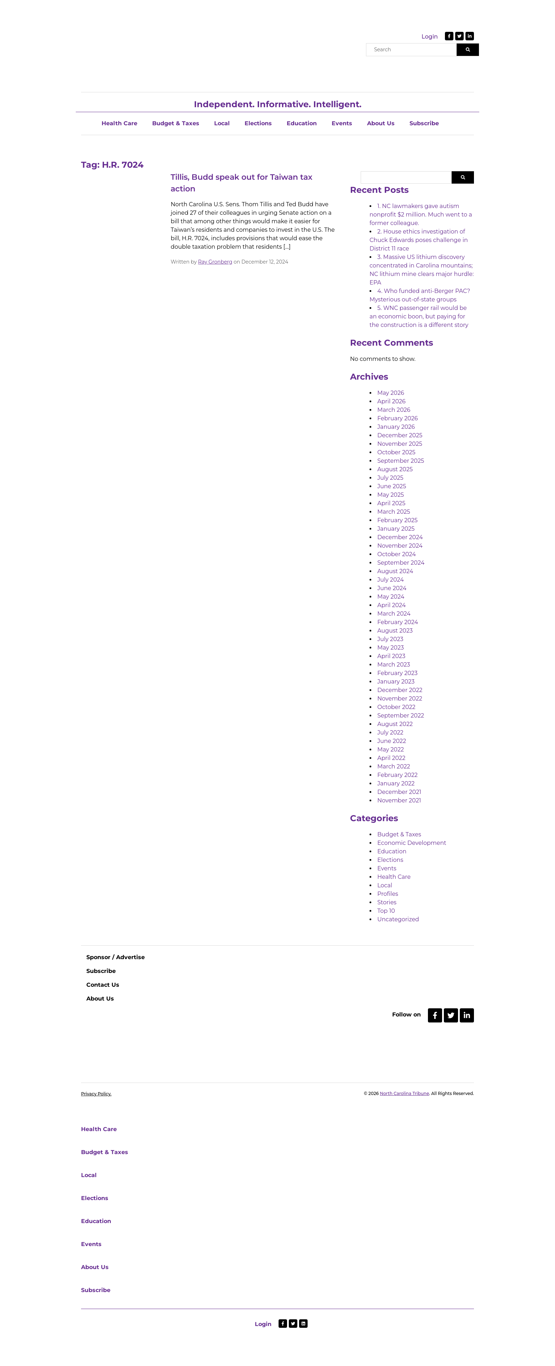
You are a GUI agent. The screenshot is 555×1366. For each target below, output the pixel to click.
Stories (386, 902)
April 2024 (391, 605)
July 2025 (390, 477)
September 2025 (400, 460)
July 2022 (390, 732)
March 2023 (393, 664)
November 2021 (399, 800)
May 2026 (390, 393)
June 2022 (391, 741)
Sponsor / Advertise (115, 957)
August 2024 (395, 571)
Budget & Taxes (175, 123)
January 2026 (396, 426)
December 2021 (399, 792)
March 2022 (393, 766)
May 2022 (390, 749)
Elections (258, 123)
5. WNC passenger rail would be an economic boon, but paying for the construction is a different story (419, 316)
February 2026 (397, 418)
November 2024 (400, 545)
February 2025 (397, 520)
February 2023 (397, 673)
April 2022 (391, 758)
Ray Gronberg (215, 262)
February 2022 (397, 775)
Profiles (387, 894)
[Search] (468, 50)
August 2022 (395, 724)
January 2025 (395, 528)
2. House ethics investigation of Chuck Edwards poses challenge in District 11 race (419, 240)
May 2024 (390, 596)
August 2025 (395, 469)
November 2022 (399, 698)
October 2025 (396, 452)
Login (430, 36)
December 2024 (400, 537)
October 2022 (396, 707)
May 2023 (390, 647)
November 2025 (399, 443)
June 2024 (391, 588)
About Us (381, 123)
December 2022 (399, 690)
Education (302, 123)
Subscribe (424, 123)
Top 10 (386, 910)
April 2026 (391, 401)
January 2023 (395, 681)
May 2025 (390, 494)
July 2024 (390, 579)
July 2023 (390, 639)
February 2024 (397, 622)
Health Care (119, 123)
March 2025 (393, 511)
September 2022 (400, 715)
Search (463, 177)
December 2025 (399, 435)
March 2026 (393, 410)
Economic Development (411, 843)
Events (342, 123)
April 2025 (391, 503)
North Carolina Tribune (404, 1093)
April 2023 (391, 656)
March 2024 (394, 613)
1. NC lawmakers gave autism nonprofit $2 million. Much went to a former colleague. (421, 214)
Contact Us (102, 984)
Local (222, 123)
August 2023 (395, 630)
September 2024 (400, 562)
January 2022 (395, 783)
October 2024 (396, 554)
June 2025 (391, 486)
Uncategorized (398, 919)
